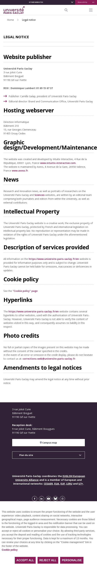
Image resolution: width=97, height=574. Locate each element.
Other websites (36, 2)
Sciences (39, 195)
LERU (69, 483)
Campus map (48, 442)
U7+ (80, 483)
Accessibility (82, 2)
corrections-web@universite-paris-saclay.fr (49, 358)
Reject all (47, 560)
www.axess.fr (20, 170)
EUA (56, 483)
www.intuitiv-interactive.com (58, 163)
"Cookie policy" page (25, 291)
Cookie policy (10, 549)
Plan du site (26, 455)
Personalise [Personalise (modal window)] (72, 560)
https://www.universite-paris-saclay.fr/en (54, 259)
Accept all (25, 560)
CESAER (48, 483)
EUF (62, 483)
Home (10, 19)
